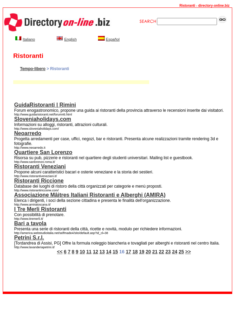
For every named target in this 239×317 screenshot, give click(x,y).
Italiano (29, 39)
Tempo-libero (32, 68)
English (70, 39)
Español (112, 39)
